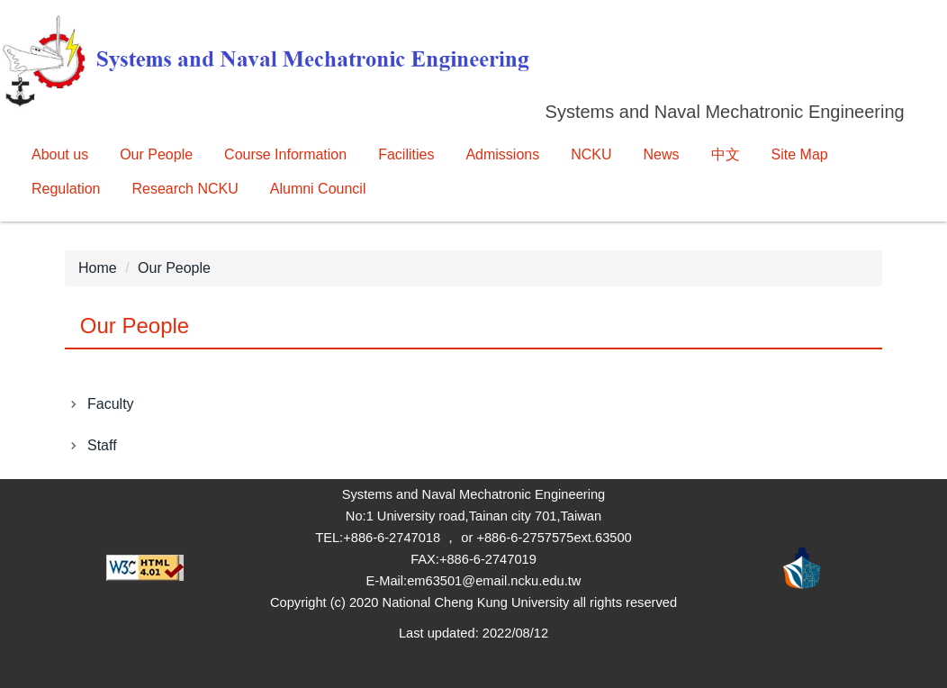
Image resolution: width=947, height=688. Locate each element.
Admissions (502, 154)
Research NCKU (185, 188)
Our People (174, 268)
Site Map (799, 154)
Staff (102, 445)
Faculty (110, 404)
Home (97, 268)
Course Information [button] (285, 154)
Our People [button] (156, 154)
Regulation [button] (66, 188)
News (662, 154)
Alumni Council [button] (318, 188)
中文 (725, 154)
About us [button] (60, 154)
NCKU (591, 154)
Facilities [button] (406, 154)
